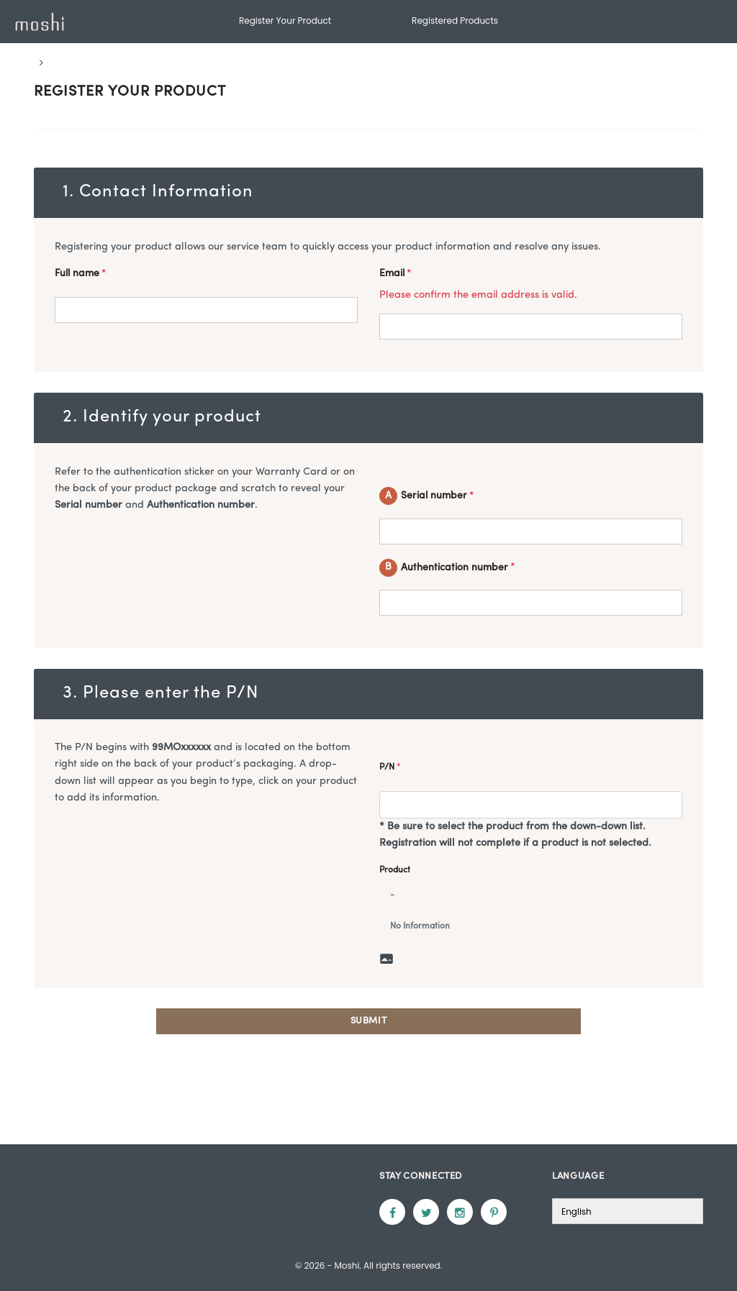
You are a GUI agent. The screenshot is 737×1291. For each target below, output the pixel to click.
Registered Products (455, 20)
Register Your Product (285, 20)
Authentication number (447, 568)
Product (394, 870)
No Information (420, 926)
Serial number (426, 496)
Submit (369, 1021)
